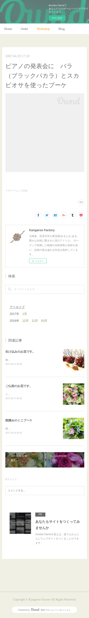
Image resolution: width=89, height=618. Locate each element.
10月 (44, 320)
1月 (24, 314)
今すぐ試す (57, 18)
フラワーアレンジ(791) (16, 191)
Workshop (43, 29)
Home (8, 29)
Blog (61, 29)
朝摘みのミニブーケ (18, 421)
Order (24, 29)
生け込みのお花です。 (20, 351)
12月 (25, 320)
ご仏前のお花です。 (18, 386)
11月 (35, 320)
